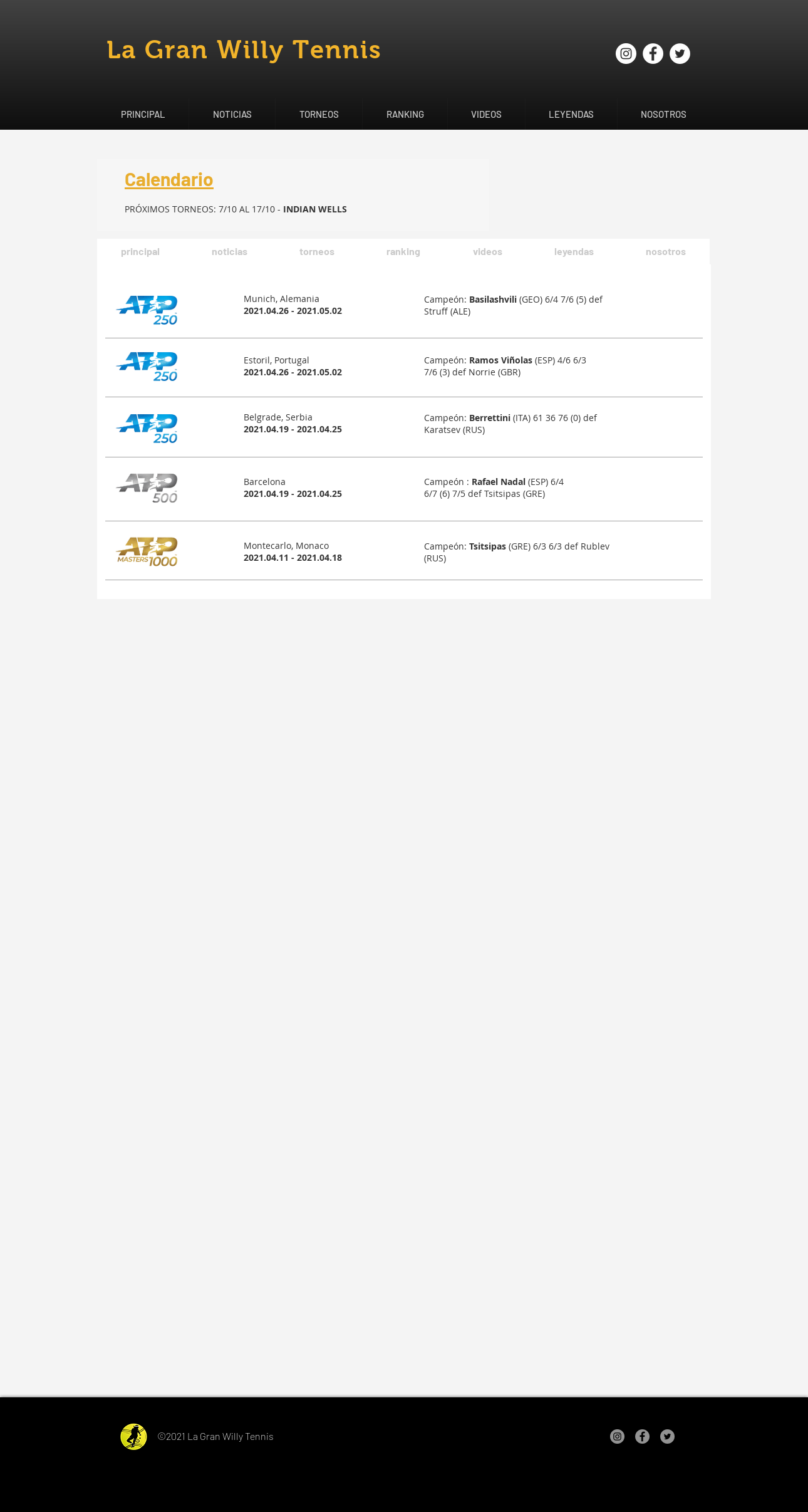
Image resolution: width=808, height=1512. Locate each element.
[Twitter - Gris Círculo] (667, 1436)
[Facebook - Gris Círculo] (642, 1436)
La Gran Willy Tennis (244, 49)
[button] (232, 114)
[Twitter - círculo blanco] (680, 53)
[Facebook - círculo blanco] (653, 53)
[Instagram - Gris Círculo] (617, 1436)
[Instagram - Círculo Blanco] (626, 53)
